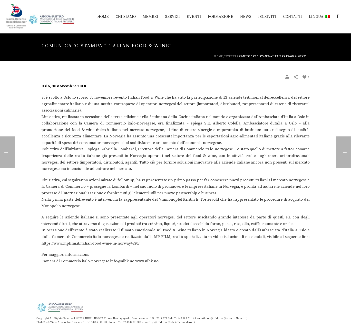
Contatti (292, 16)
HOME (103, 16)
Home (218, 56)
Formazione (220, 16)
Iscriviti (267, 16)
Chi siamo (126, 16)
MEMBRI (150, 16)
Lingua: (319, 16)
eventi (230, 56)
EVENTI (194, 16)
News (245, 16)
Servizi (172, 16)
